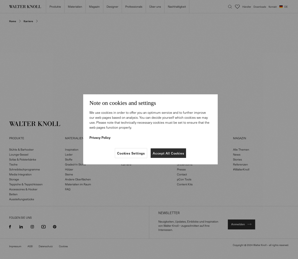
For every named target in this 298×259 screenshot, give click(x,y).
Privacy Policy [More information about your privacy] (100, 137)
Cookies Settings (131, 153)
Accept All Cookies (168, 153)
